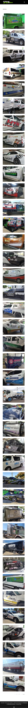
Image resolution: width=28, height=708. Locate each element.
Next (24, 694)
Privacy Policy (18, 704)
